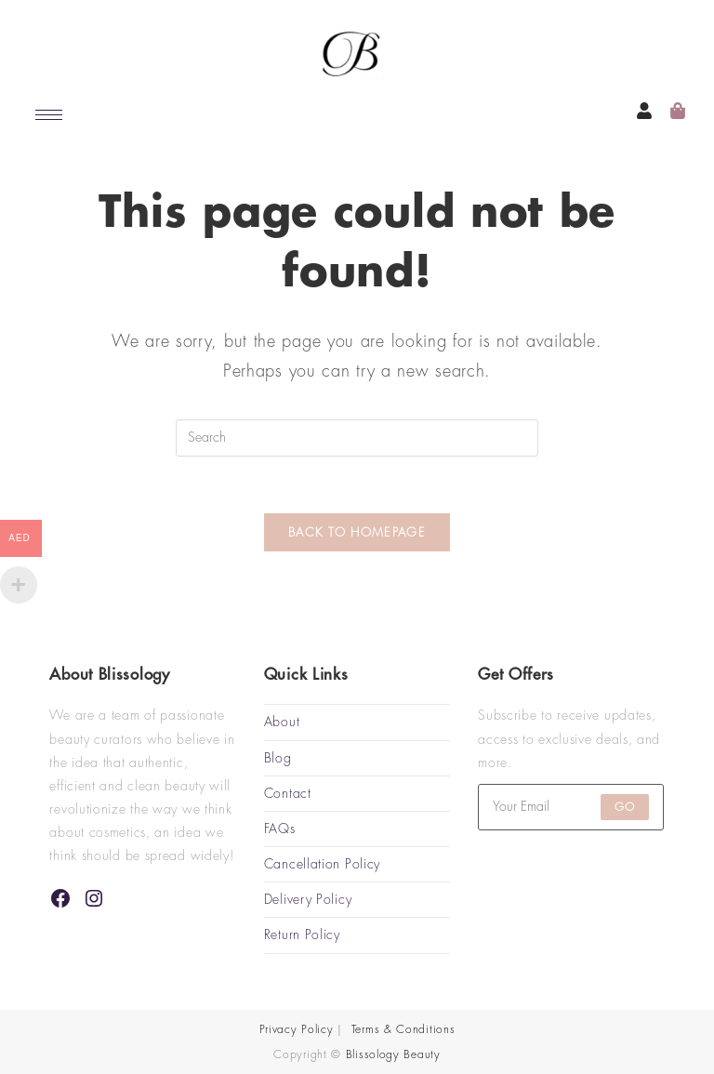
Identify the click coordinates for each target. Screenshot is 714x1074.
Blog (278, 757)
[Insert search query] (357, 438)
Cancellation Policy (322, 863)
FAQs (280, 828)
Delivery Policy (308, 899)
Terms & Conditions (403, 1029)
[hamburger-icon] (49, 114)
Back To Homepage (357, 532)
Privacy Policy (296, 1029)
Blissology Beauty (393, 1054)
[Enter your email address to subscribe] (571, 807)
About (282, 721)
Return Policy (302, 934)
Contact (287, 793)
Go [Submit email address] (625, 807)
